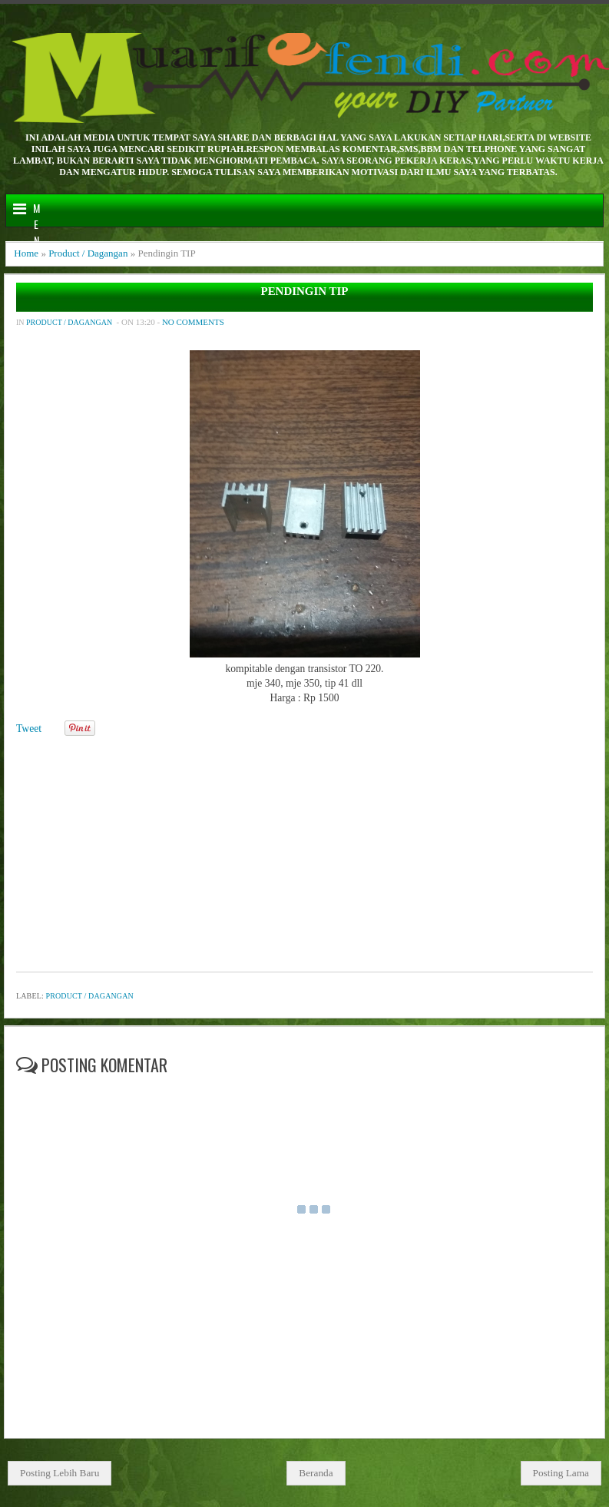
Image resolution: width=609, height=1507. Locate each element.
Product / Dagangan (87, 253)
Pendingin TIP (305, 291)
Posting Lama (561, 1473)
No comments (193, 321)
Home (26, 253)
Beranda (316, 1473)
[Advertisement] (302, 848)
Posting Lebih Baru (59, 1473)
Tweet (28, 728)
